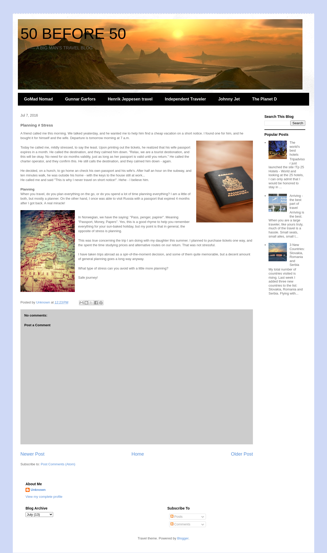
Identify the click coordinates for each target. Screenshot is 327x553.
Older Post (242, 454)
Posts (176, 516)
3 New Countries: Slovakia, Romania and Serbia (297, 255)
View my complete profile (44, 497)
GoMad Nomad (38, 99)
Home (138, 454)
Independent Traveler (185, 99)
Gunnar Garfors (80, 99)
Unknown (38, 490)
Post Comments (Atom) (58, 464)
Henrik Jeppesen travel (130, 99)
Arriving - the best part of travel (296, 202)
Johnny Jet (229, 99)
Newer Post (32, 454)
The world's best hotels (294, 148)
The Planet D (264, 99)
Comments (180, 524)
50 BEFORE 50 (73, 33)
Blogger (183, 538)
